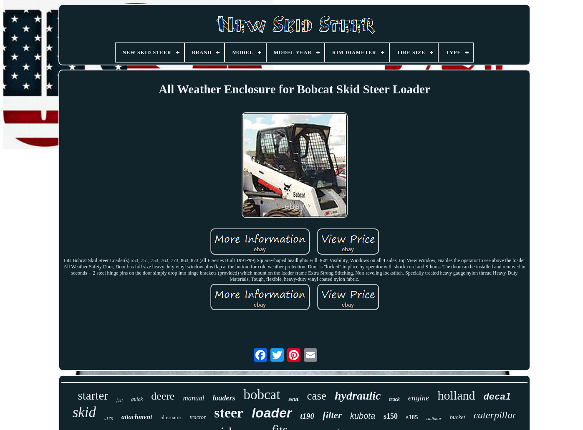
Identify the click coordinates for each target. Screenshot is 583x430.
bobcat (261, 394)
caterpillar (495, 415)
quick (137, 399)
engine (418, 397)
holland (456, 395)
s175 (108, 418)
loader (272, 412)
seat (293, 398)
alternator (171, 417)
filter (332, 415)
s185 (412, 417)
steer (228, 412)
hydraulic (358, 395)
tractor (197, 417)
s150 (391, 416)
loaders (223, 398)
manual (193, 398)
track (394, 399)
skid (84, 412)
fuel (119, 400)
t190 (307, 416)
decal (497, 397)
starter (93, 395)
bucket (457, 417)
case (316, 396)
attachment (136, 416)
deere (162, 396)
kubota (362, 415)
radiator (434, 418)
